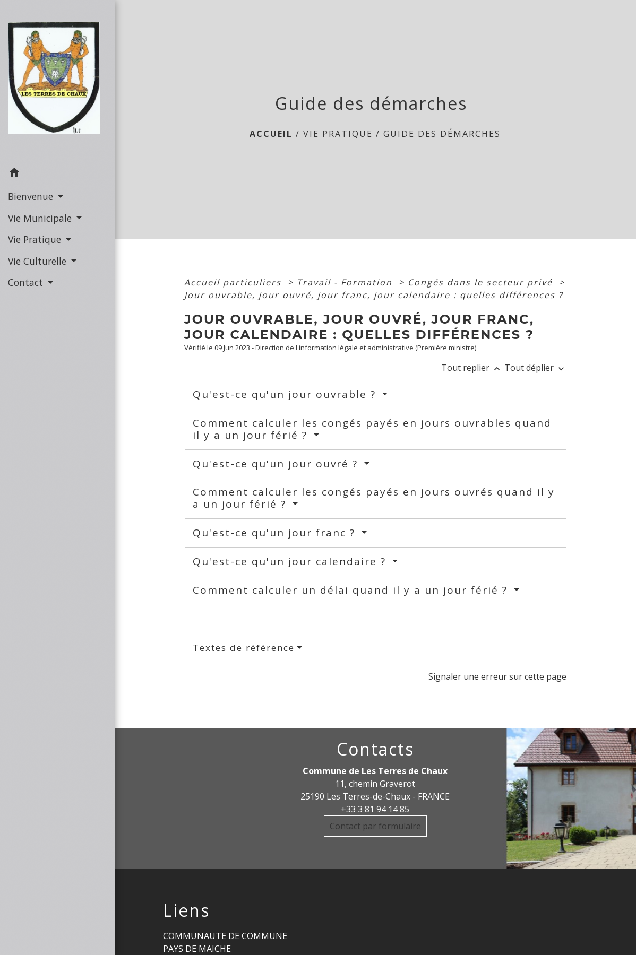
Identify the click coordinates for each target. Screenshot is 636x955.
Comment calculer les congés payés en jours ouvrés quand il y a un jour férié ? (374, 498)
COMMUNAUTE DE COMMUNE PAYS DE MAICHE (225, 942)
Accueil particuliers (234, 282)
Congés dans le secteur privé (482, 282)
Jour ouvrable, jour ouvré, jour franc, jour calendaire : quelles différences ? (373, 295)
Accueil (271, 134)
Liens (186, 910)
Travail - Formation (346, 282)
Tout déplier (535, 368)
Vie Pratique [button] (36, 239)
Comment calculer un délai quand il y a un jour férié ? (352, 590)
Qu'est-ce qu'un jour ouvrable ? (286, 394)
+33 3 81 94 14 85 (375, 809)
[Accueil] (57, 81)
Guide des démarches (442, 134)
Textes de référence (244, 647)
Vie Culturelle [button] (38, 261)
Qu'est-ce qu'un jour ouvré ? (277, 464)
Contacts (375, 749)
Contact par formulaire (375, 826)
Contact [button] (27, 282)
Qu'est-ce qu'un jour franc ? (276, 533)
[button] (57, 174)
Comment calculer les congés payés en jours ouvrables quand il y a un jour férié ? (372, 429)
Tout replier (472, 368)
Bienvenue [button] (32, 196)
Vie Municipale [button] (41, 218)
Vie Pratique (338, 134)
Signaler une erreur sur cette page (497, 676)
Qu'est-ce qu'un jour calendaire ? (291, 561)
